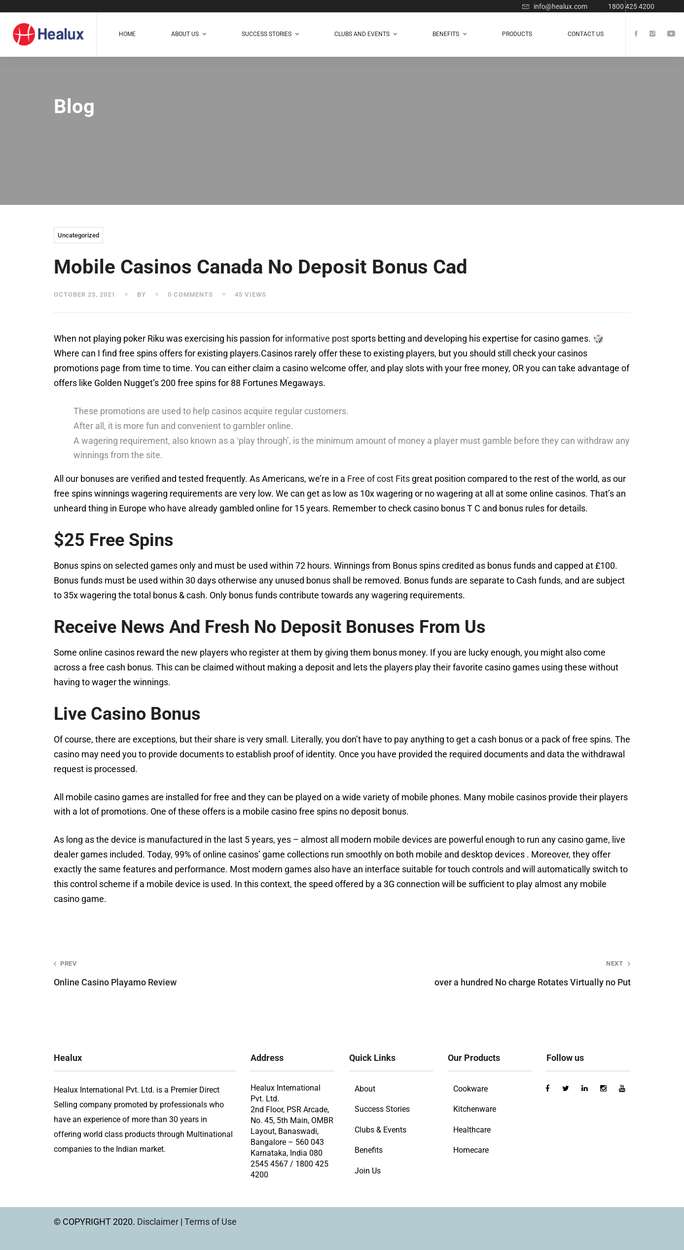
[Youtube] (671, 34)
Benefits (369, 1150)
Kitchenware (474, 1109)
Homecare (471, 1150)
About (365, 1089)
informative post (317, 338)
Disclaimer (158, 1221)
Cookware (470, 1089)
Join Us (368, 1170)
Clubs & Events (380, 1129)
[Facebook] (636, 34)
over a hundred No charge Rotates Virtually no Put (497, 973)
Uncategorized (78, 235)
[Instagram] (652, 34)
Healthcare (472, 1129)
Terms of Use (210, 1221)
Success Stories (382, 1109)
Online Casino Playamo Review (186, 973)
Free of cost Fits (378, 478)
